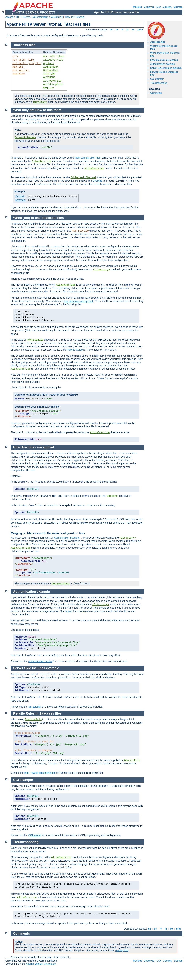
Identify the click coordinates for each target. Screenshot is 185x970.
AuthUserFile (52, 80)
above (68, 611)
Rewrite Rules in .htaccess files (37, 713)
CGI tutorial (34, 835)
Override (97, 180)
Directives (149, 6)
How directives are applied (164, 60)
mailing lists (121, 950)
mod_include (20, 70)
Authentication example (162, 64)
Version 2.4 (57, 17)
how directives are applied (78, 301)
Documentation (40, 17)
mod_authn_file (23, 59)
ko (133, 29)
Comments (156, 92)
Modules (137, 6)
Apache (9, 17)
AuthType (49, 73)
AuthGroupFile (53, 84)
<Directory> (101, 269)
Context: (20, 196)
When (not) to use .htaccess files (38, 218)
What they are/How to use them (37, 110)
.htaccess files (157, 41)
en (111, 29)
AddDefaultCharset (83, 177)
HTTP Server (23, 17)
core (15, 56)
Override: (20, 199)
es (117, 29)
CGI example (157, 79)
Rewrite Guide (75, 349)
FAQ (158, 6)
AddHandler (50, 66)
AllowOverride (53, 59)
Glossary (167, 6)
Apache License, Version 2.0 (41, 963)
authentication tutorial (40, 661)
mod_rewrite (80, 230)
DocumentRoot (61, 583)
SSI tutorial (34, 706)
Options (48, 63)
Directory (40, 102)
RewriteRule (35, 339)
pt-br (140, 29)
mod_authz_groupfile (26, 63)
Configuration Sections (67, 537)
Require (48, 87)
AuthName (49, 77)
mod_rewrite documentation (40, 772)
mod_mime (18, 73)
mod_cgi (17, 66)
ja (127, 29)
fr (122, 29)
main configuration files (87, 157)
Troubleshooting (158, 83)
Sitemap (178, 6)
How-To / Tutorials (74, 17)
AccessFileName (53, 56)
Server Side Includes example (166, 68)
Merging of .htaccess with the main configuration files (48, 533)
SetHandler (50, 70)
